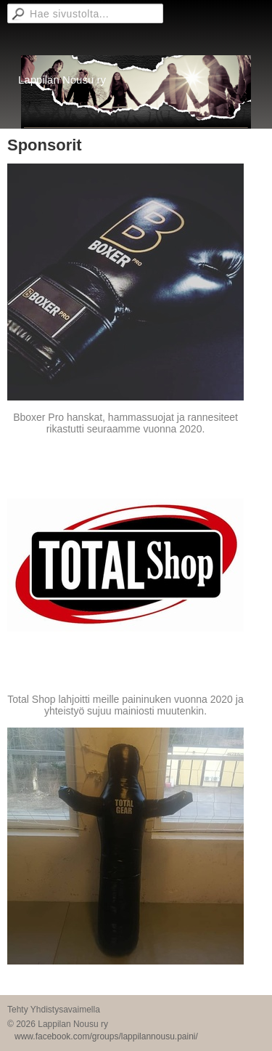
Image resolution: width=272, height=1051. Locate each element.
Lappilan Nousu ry (62, 79)
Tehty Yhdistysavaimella (53, 1009)
